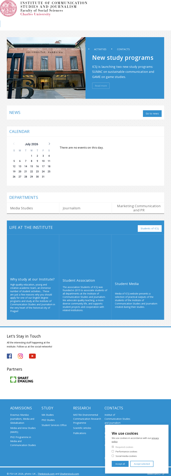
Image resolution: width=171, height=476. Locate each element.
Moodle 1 (125, 6)
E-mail (161, 6)
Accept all (120, 463)
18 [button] (49, 164)
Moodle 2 (139, 6)
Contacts (153, 27)
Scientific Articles (82, 423)
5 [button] (14, 159)
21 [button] (25, 169)
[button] (49, 141)
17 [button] (43, 164)
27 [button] (20, 174)
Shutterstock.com (69, 469)
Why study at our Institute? (32, 275)
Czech (161, 12)
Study (73, 27)
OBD (151, 6)
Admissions (46, 27)
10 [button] (43, 159)
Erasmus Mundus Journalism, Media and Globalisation (22, 414)
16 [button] (37, 164)
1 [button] (31, 153)
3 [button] (43, 153)
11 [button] (49, 159)
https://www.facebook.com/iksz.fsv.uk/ (9, 351)
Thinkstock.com (46, 469)
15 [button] (31, 164)
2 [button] (37, 153)
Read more (101, 85)
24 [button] (43, 169)
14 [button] (25, 164)
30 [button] (37, 174)
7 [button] (25, 159)
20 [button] (20, 169)
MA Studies (48, 410)
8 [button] (31, 159)
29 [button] (31, 174)
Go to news (152, 111)
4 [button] (49, 153)
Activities (125, 27)
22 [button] (31, 169)
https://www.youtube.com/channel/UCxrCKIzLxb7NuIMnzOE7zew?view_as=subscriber (32, 351)
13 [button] (20, 164)
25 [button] (49, 169)
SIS (114, 6)
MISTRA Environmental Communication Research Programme (87, 414)
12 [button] (14, 164)
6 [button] (20, 159)
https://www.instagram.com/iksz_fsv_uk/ (20, 351)
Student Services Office (54, 420)
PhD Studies (48, 415)
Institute (18, 27)
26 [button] (14, 174)
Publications (79, 428)
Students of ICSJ (149, 224)
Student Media (127, 279)
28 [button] (25, 174)
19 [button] (14, 169)
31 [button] (43, 174)
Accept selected (142, 463)
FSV (162, 17)
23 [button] (37, 169)
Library (152, 17)
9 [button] (37, 159)
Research (98, 27)
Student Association (79, 276)
